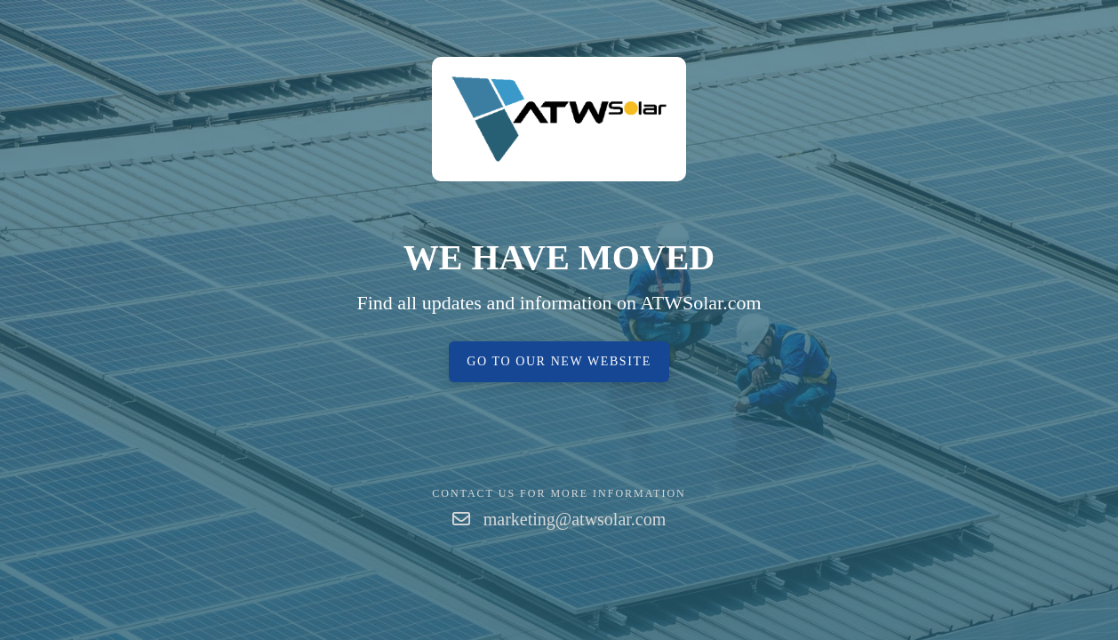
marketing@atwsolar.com (575, 519)
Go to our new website (559, 361)
